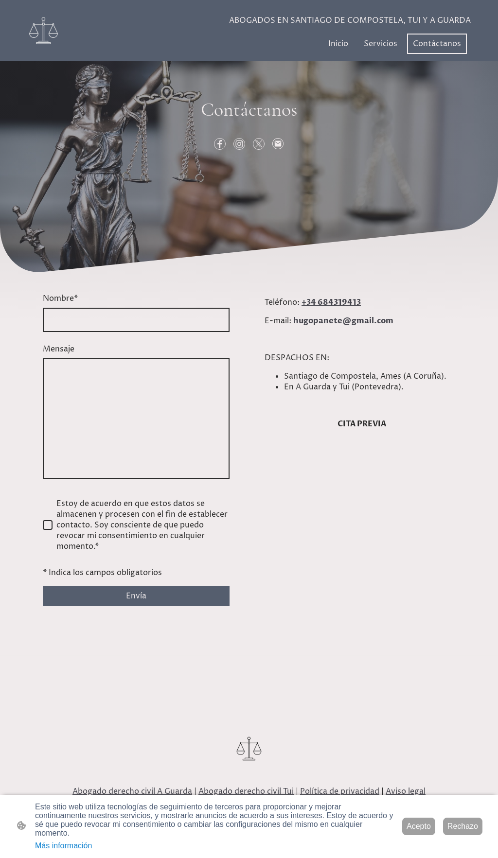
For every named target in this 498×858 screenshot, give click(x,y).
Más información (63, 845)
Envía (136, 596)
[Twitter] (259, 144)
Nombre (60, 298)
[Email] (278, 144)
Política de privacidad (339, 791)
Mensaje (58, 349)
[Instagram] (239, 144)
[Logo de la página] (43, 31)
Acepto (419, 826)
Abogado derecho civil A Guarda (132, 791)
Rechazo (462, 826)
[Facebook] (220, 144)
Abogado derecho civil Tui (246, 791)
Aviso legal (406, 791)
